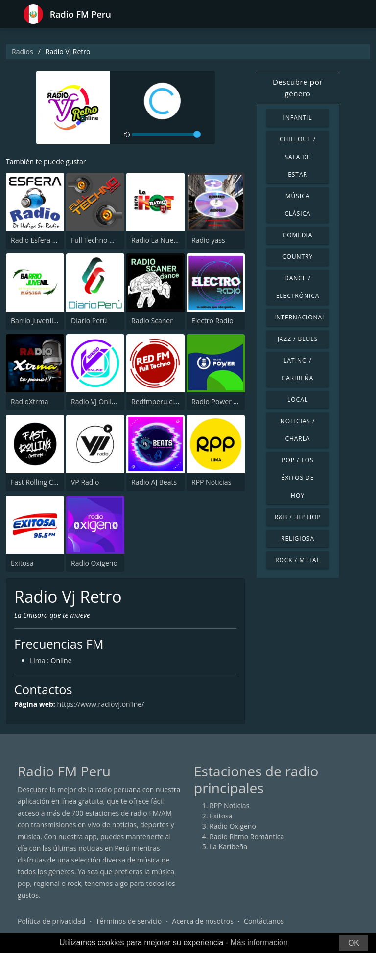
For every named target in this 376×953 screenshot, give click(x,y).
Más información (258, 942)
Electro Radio (212, 320)
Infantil (297, 117)
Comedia (298, 235)
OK (353, 943)
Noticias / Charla (298, 430)
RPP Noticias (211, 482)
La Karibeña (228, 846)
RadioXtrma (29, 401)
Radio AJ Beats (154, 482)
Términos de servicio (129, 921)
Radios (22, 51)
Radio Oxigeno (94, 562)
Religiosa (297, 538)
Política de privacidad (51, 921)
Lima (38, 660)
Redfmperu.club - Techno (171, 401)
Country (297, 256)
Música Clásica (297, 205)
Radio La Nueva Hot (162, 240)
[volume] (166, 134)
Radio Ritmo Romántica (247, 836)
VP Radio (85, 482)
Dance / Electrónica (298, 287)
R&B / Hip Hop (298, 517)
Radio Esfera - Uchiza (44, 240)
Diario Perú (89, 320)
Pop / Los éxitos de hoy (298, 477)
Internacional (300, 317)
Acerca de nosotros (203, 921)
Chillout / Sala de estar (298, 157)
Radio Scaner (152, 320)
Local (297, 399)
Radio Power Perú (219, 401)
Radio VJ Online (95, 401)
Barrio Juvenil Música (44, 320)
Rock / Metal (297, 560)
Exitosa (22, 562)
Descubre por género (298, 87)
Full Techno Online (100, 240)
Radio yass (208, 240)
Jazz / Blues (298, 339)
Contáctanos (264, 921)
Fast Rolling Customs (44, 482)
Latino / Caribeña (298, 369)
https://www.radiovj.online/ (100, 704)
